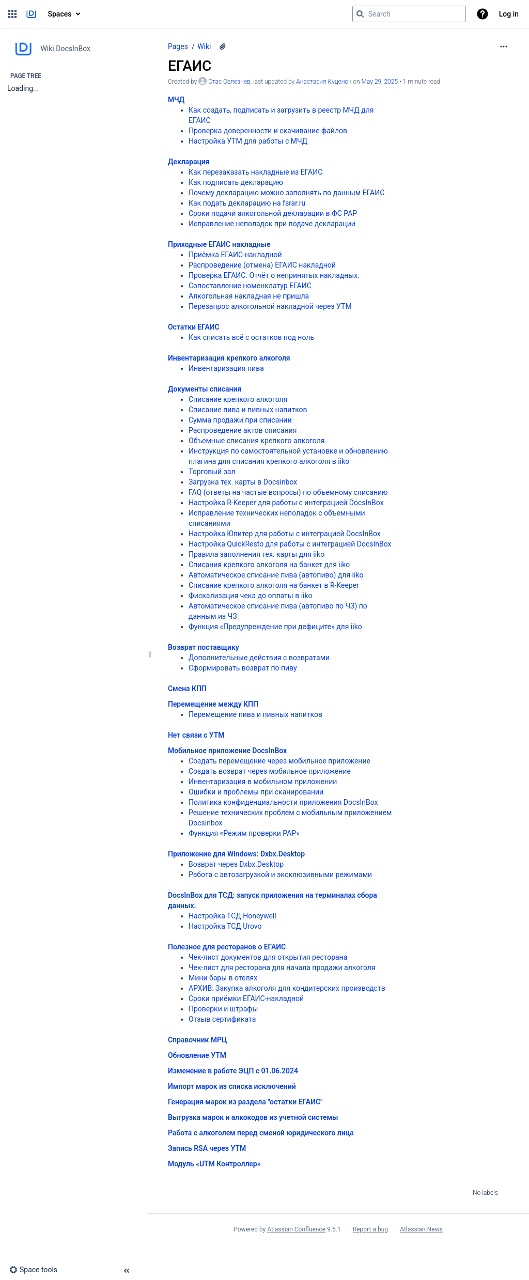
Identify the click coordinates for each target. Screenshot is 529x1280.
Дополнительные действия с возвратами (259, 657)
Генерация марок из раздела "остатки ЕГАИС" (245, 1102)
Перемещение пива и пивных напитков (255, 714)
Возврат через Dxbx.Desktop (236, 864)
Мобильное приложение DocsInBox (227, 750)
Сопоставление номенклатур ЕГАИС (250, 286)
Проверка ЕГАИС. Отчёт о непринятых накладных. (274, 275)
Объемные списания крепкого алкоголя (257, 440)
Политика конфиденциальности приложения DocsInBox (283, 802)
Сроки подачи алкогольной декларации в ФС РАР (273, 213)
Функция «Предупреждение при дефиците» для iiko (275, 626)
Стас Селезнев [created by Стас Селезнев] (229, 81)
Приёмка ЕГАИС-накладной (235, 255)
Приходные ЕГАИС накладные (219, 244)
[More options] (504, 46)
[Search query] (409, 14)
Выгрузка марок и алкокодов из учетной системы (253, 1117)
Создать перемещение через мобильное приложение (279, 761)
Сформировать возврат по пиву (243, 668)
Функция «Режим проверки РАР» (244, 833)
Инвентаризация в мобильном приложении (263, 781)
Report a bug (370, 1229)
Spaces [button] (60, 14)
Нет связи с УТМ (196, 735)
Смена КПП (187, 688)
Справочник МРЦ (197, 1040)
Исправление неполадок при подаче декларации (272, 224)
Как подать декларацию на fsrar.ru (247, 203)
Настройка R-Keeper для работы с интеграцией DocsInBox (286, 502)
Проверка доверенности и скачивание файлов (268, 131)
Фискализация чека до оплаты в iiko (251, 595)
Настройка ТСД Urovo (225, 926)
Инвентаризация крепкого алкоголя (229, 358)
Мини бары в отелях (223, 978)
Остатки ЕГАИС (194, 327)
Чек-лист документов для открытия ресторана (268, 957)
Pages (178, 46)
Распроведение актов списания (243, 430)
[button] (12, 14)
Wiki (204, 46)
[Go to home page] (31, 14)
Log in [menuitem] (509, 14)
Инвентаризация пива (226, 368)
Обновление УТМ (197, 1055)
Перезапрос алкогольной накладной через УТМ (270, 306)
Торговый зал (212, 471)
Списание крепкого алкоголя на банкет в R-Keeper (274, 585)
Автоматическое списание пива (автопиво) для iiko (276, 575)
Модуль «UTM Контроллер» (214, 1164)
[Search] (360, 14)
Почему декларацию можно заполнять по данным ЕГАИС (286, 193)
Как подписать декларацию (236, 182)
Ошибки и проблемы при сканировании (256, 792)
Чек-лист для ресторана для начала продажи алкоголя (282, 967)
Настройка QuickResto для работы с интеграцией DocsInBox (290, 544)
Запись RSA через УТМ (207, 1148)
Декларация (189, 162)
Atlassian (338, 1252)
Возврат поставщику (203, 647)
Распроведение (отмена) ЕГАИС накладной (262, 265)
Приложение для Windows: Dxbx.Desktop (236, 854)
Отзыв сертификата (222, 1019)
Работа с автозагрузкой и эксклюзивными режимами (280, 874)
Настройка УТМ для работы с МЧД (248, 141)
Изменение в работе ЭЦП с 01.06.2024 (233, 1071)
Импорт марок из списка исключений (232, 1086)
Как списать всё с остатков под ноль (251, 337)
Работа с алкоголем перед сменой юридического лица (261, 1133)
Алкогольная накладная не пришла (249, 296)
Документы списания (204, 389)
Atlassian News (421, 1229)
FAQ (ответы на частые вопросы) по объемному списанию (288, 492)
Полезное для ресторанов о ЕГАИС (227, 947)
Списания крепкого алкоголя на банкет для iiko (269, 564)
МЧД (176, 100)
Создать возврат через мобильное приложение (270, 771)
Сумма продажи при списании (240, 420)
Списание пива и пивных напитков (248, 409)
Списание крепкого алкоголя (238, 399)
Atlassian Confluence (296, 1229)
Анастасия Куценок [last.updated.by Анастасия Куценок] (323, 81)
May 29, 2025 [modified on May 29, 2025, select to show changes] (380, 81)
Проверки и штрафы (223, 1009)
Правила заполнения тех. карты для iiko (256, 554)
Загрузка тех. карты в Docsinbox (243, 482)
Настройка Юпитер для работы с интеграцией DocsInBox (285, 533)
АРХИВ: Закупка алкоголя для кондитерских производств (287, 988)
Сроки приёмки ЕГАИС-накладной (246, 998)
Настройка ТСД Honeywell (232, 916)
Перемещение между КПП (213, 704)
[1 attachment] (223, 46)
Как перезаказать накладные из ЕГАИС (255, 172)
